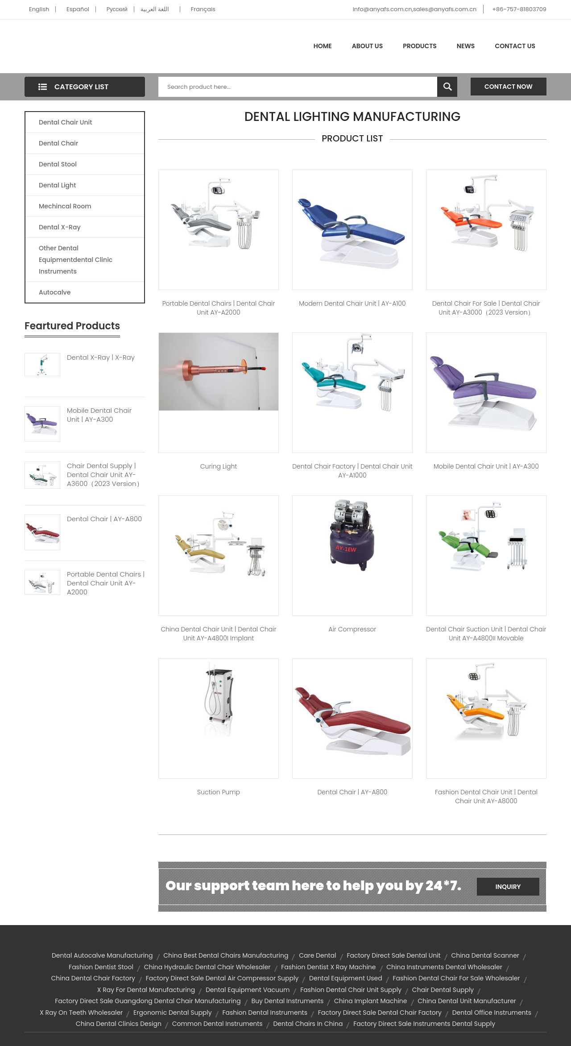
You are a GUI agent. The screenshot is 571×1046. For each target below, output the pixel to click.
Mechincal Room (65, 206)
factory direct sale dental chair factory (380, 1012)
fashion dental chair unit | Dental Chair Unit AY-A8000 (486, 796)
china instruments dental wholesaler (444, 967)
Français (203, 9)
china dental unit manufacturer (467, 1000)
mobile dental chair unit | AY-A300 (486, 466)
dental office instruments (491, 1012)
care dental (317, 955)
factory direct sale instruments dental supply (424, 1023)
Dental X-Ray (60, 227)
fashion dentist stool (101, 967)
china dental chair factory (93, 978)
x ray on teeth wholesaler (81, 1012)
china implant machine (370, 1000)
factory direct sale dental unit (393, 955)
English (39, 9)
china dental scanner (485, 955)
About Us (367, 46)
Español (77, 9)
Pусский (117, 9)
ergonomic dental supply (172, 1012)
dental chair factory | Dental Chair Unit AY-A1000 (352, 471)
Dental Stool (58, 164)
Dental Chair (58, 143)
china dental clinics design (118, 1023)
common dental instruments (217, 1023)
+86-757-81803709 (519, 9)
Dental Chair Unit (65, 122)
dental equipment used (345, 978)
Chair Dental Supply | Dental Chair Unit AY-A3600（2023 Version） (105, 474)
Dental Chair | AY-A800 (104, 519)
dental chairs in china (308, 1023)
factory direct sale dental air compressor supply (222, 978)
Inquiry (508, 886)
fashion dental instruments (264, 1012)
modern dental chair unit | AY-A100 (352, 303)
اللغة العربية (155, 9)
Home (323, 46)
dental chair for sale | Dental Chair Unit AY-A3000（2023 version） (486, 308)
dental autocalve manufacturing (102, 955)
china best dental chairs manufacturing (225, 955)
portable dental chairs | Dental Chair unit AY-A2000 (218, 308)
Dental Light (57, 185)
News (466, 46)
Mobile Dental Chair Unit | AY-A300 (99, 415)
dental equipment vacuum (248, 989)
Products (420, 46)
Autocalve (54, 292)
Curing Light (218, 466)
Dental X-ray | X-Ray (101, 357)
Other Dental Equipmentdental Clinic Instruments (75, 260)
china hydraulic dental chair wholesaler (207, 967)
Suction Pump (218, 792)
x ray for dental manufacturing (146, 989)
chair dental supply (443, 989)
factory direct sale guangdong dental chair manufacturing (147, 1000)
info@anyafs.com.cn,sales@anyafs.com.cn (415, 9)
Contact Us (515, 46)
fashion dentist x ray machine (328, 967)
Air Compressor (353, 629)
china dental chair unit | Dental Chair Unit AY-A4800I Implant (218, 634)
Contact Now (508, 86)
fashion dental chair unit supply (350, 989)
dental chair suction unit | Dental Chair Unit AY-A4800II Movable (486, 634)
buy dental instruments (287, 1000)
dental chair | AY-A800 (352, 792)
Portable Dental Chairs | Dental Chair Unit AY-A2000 (106, 583)
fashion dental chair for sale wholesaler (456, 978)
